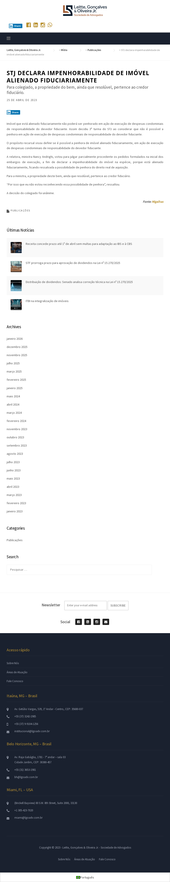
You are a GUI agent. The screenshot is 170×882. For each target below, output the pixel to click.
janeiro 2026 (15, 339)
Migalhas (157, 202)
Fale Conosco (15, 681)
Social (65, 621)
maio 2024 (13, 396)
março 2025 (14, 371)
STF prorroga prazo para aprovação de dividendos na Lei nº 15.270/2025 (73, 263)
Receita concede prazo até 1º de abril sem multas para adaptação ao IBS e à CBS (79, 244)
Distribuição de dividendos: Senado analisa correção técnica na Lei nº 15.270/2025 (79, 282)
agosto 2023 (15, 454)
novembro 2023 (17, 429)
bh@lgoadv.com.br (26, 777)
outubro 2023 (15, 437)
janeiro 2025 (15, 388)
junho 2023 (14, 470)
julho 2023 (13, 462)
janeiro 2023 (15, 511)
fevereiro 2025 (16, 380)
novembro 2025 (17, 355)
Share (15, 26)
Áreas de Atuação (17, 672)
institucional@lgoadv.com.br (32, 731)
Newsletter (51, 604)
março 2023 (14, 495)
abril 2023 (13, 487)
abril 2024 (13, 404)
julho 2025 (13, 363)
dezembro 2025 (17, 347)
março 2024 (14, 413)
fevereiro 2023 (16, 503)
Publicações (20, 210)
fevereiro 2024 (16, 421)
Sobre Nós (13, 663)
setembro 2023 (17, 445)
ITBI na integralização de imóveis (47, 301)
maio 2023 (13, 478)
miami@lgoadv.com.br (28, 818)
